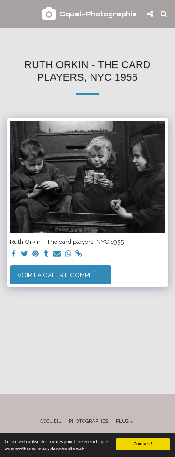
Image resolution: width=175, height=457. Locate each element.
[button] (10, 13)
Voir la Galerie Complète (60, 274)
